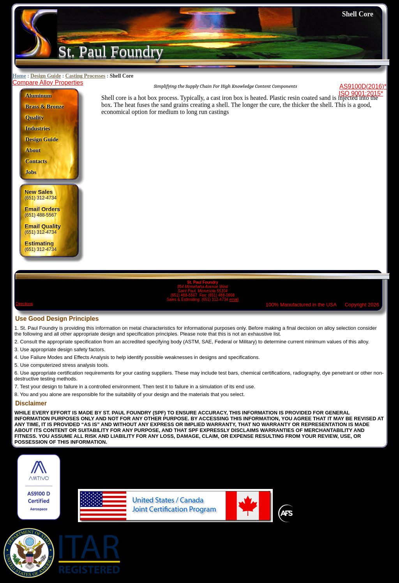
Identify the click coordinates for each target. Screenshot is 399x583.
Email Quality (43, 226)
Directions (24, 304)
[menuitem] (45, 95)
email (233, 299)
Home (19, 76)
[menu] (45, 134)
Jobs (31, 172)
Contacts (36, 161)
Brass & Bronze (44, 106)
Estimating (39, 243)
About (33, 150)
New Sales (39, 192)
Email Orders (42, 209)
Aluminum (38, 95)
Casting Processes (85, 76)
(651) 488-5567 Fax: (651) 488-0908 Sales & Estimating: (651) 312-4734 (203, 287)
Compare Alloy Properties (47, 82)
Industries (37, 128)
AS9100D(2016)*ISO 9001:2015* (363, 90)
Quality (34, 117)
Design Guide (45, 76)
